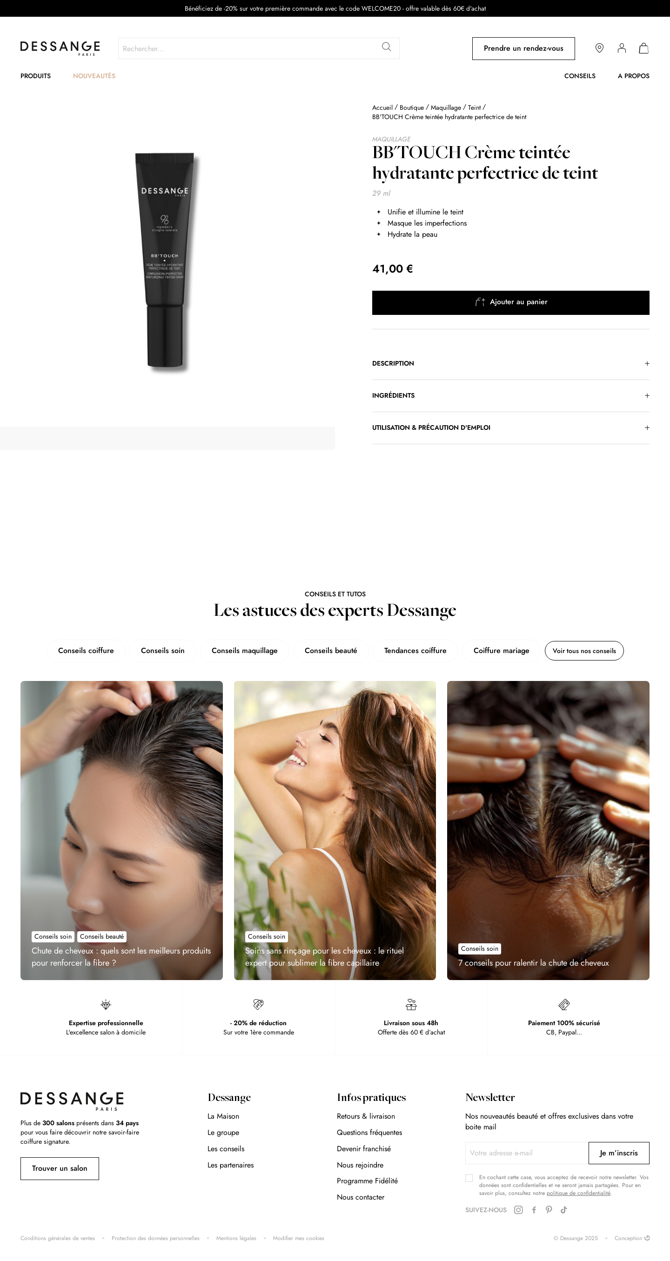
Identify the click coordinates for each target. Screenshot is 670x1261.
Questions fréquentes (369, 1132)
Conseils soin (154, 650)
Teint (474, 107)
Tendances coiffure (407, 650)
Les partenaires (231, 1165)
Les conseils (226, 1148)
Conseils (580, 75)
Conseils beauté (322, 650)
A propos (634, 75)
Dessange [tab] (229, 1098)
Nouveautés (94, 75)
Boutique (412, 107)
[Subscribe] (619, 1153)
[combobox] (259, 48)
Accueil (382, 107)
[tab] (511, 363)
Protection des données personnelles (156, 1238)
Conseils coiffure (78, 650)
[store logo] (60, 48)
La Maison (223, 1116)
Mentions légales (236, 1238)
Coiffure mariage (493, 650)
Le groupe (223, 1132)
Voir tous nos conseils (584, 650)
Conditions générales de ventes (57, 1238)
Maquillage (446, 107)
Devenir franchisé (364, 1148)
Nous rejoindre (360, 1165)
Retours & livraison (366, 1116)
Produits (35, 75)
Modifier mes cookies (298, 1238)
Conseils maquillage (236, 650)
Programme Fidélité (367, 1180)
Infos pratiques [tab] (371, 1098)
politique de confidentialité (578, 1193)
